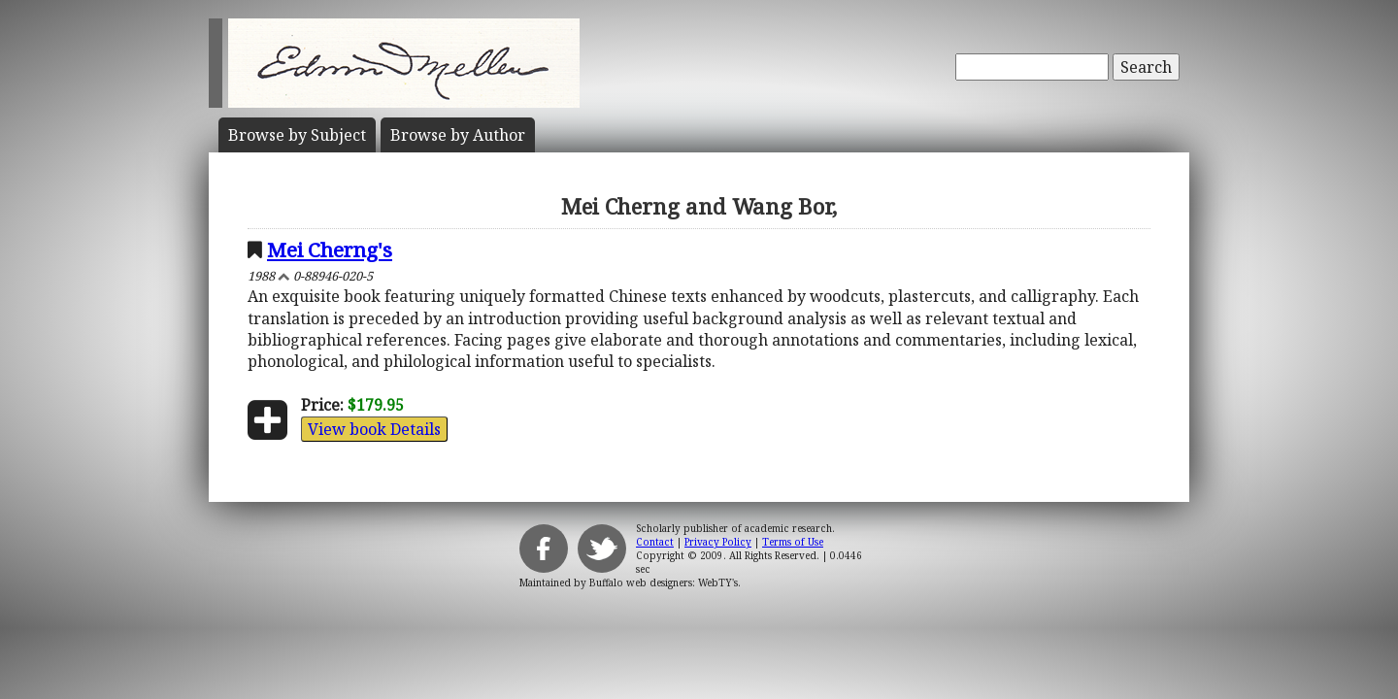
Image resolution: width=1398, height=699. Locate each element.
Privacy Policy (717, 542)
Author (457, 135)
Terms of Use (792, 542)
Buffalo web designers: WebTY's (663, 582)
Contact (655, 542)
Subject (297, 135)
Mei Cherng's (329, 249)
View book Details (374, 429)
